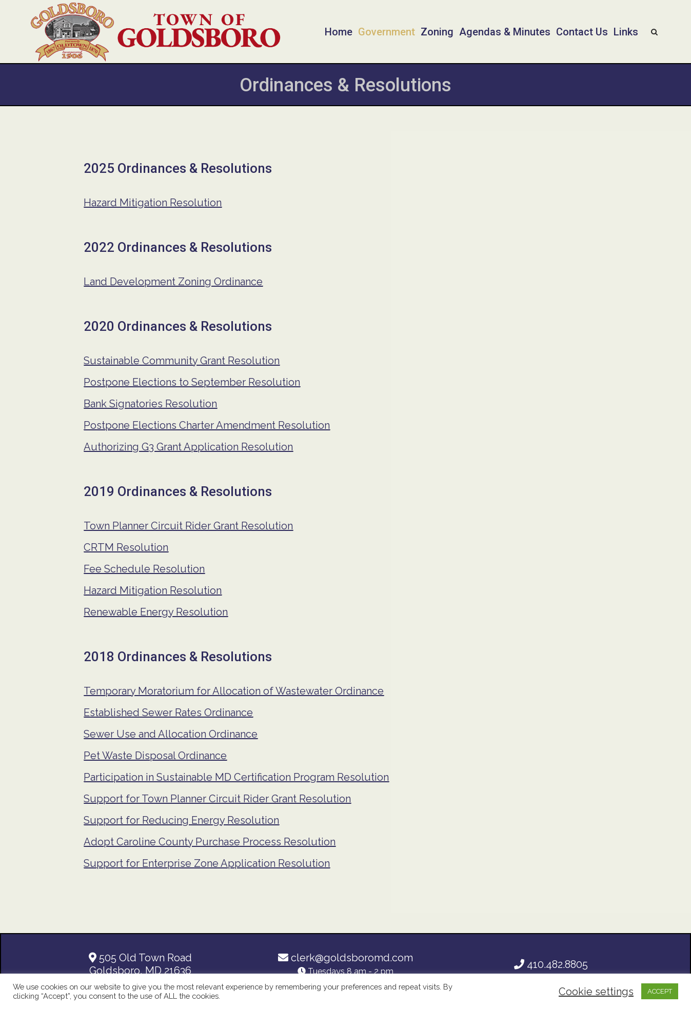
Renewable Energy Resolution (156, 612)
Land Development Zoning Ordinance (173, 281)
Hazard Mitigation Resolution (153, 202)
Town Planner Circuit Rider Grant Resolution (188, 526)
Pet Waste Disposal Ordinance (155, 755)
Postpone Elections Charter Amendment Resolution (207, 425)
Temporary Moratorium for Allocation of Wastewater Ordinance (234, 691)
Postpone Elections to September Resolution (192, 382)
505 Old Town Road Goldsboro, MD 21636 (140, 964)
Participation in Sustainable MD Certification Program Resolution (236, 777)
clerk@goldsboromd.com (345, 958)
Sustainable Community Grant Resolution (182, 360)
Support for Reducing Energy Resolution (181, 820)
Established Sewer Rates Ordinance (168, 712)
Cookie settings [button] (596, 991)
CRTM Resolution (126, 547)
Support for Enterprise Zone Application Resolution (207, 863)
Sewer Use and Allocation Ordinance (171, 734)
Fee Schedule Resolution (144, 569)
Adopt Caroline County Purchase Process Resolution (209, 842)
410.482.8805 (551, 964)
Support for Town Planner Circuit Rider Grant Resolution (217, 799)
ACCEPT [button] (659, 991)
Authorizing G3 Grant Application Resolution (188, 447)
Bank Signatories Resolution (150, 404)
